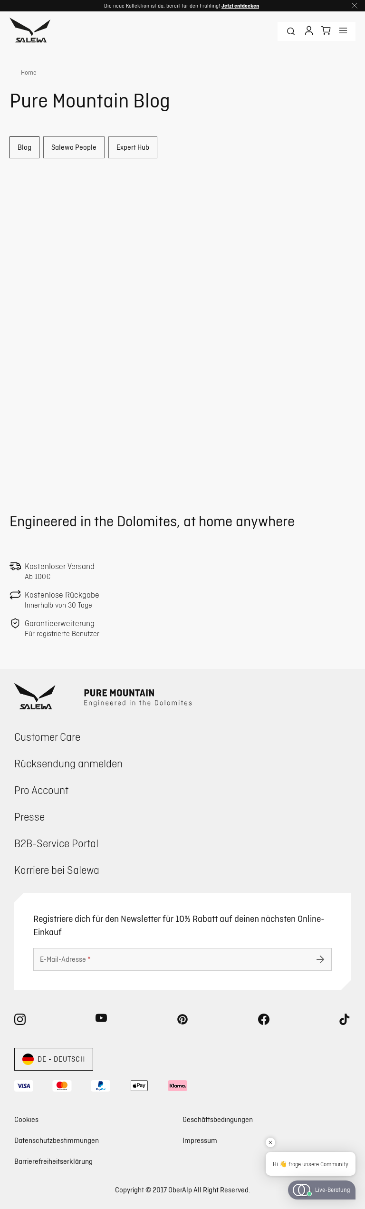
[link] (23, 72)
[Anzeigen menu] (343, 31)
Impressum (199, 1140)
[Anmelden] (309, 31)
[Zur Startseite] (30, 31)
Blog (24, 147)
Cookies (26, 1119)
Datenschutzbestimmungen (56, 1140)
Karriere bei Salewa (56, 869)
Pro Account (41, 790)
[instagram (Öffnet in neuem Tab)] (20, 1021)
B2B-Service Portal (56, 843)
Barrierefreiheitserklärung (53, 1161)
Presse (29, 816)
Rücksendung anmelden (68, 763)
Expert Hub (132, 147)
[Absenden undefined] (320, 959)
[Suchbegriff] (291, 31)
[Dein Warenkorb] (326, 30)
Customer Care (47, 736)
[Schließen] (354, 6)
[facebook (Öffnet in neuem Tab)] (263, 1021)
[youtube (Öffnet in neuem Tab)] (101, 1021)
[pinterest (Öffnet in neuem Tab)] (182, 1021)
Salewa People (73, 147)
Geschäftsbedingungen (217, 1119)
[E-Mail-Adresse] (182, 959)
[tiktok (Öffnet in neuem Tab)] (345, 1021)
